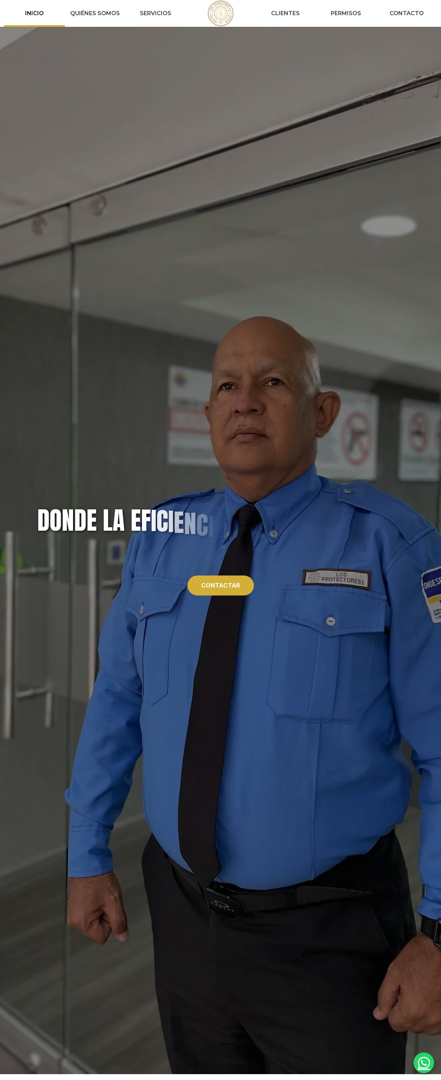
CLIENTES (285, 13)
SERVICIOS (155, 13)
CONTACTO (407, 13)
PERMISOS (346, 13)
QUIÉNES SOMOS (95, 13)
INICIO (34, 13)
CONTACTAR (220, 585)
